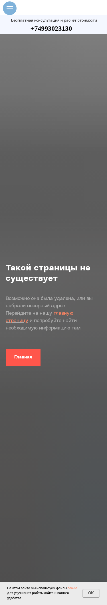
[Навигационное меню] (10, 8)
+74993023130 (51, 28)
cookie (72, 588)
